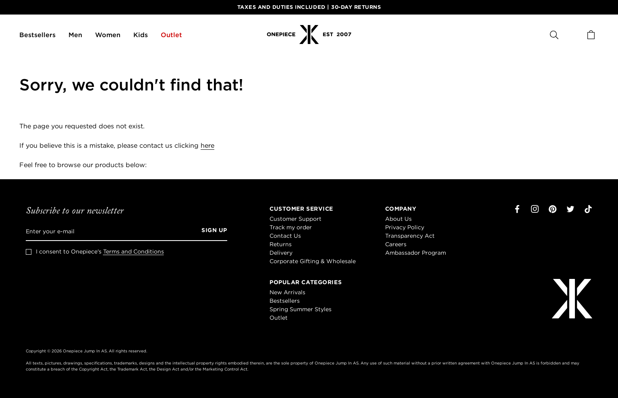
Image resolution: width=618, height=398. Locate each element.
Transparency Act (410, 235)
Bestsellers (37, 35)
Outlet (171, 35)
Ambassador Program (415, 252)
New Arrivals (287, 292)
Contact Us (285, 235)
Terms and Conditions (133, 251)
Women (107, 35)
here (207, 145)
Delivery (281, 252)
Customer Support (295, 218)
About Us (398, 218)
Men (75, 35)
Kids (140, 35)
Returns (281, 244)
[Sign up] (211, 231)
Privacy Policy (404, 227)
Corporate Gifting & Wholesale (313, 261)
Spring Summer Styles (301, 309)
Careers (395, 244)
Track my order (291, 227)
